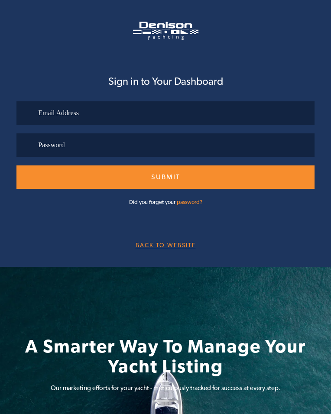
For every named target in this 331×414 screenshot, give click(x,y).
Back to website (166, 245)
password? (189, 202)
